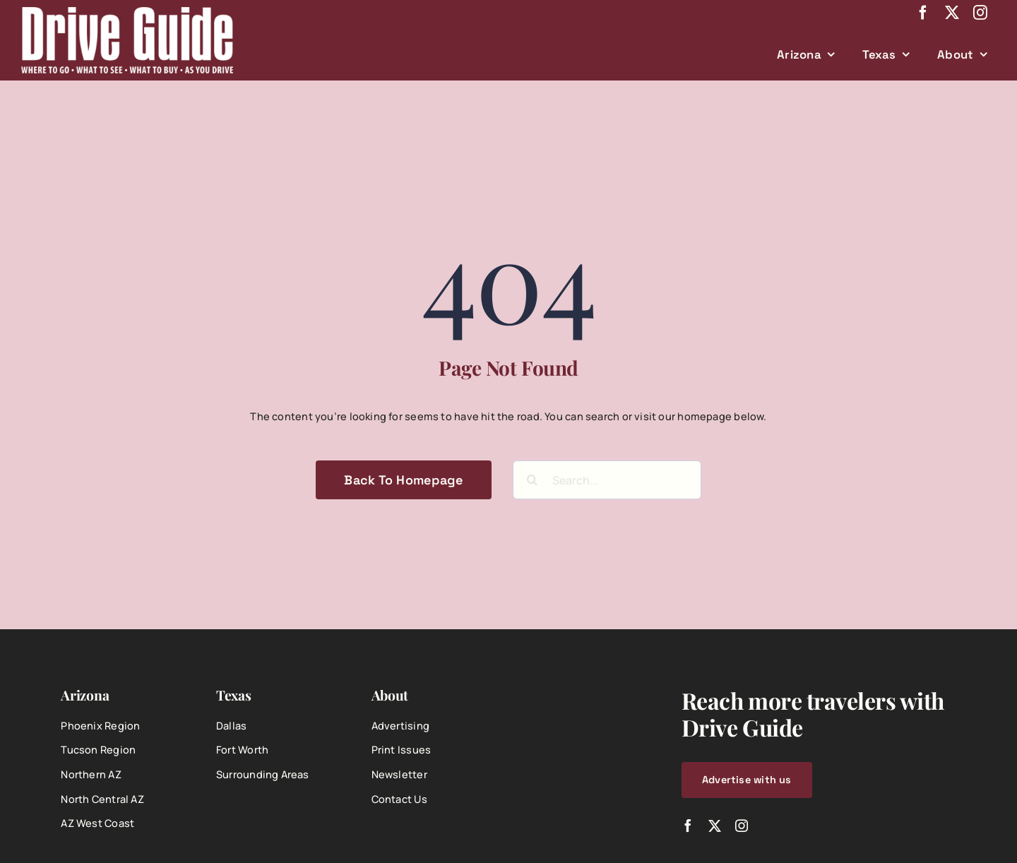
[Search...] (607, 479)
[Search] (532, 479)
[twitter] (952, 13)
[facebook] (923, 13)
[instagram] (980, 13)
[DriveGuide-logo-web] (127, 11)
